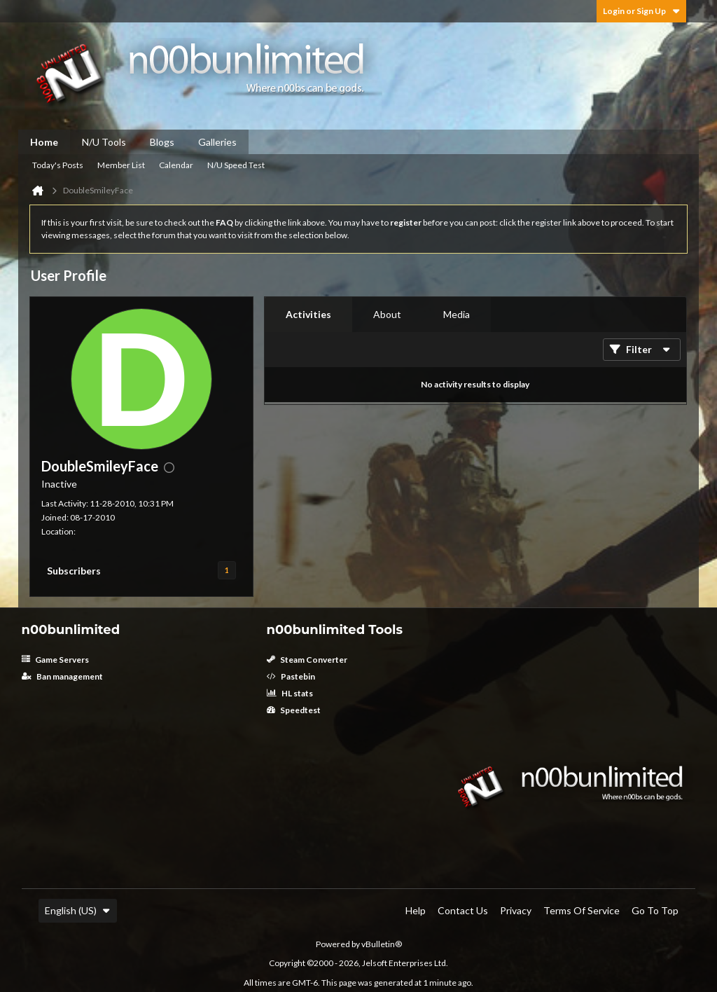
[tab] (308, 314)
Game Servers (55, 659)
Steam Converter (307, 659)
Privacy (515, 910)
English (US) (78, 910)
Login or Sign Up (641, 11)
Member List (121, 165)
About (387, 314)
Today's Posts (57, 165)
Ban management (62, 676)
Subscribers (74, 571)
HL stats (290, 693)
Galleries (217, 142)
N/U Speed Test (236, 165)
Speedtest (294, 710)
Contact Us (463, 910)
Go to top (655, 910)
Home (44, 142)
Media (456, 314)
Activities (308, 314)
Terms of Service (581, 910)
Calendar (176, 165)
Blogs (162, 142)
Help (415, 910)
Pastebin (291, 676)
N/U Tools (104, 142)
